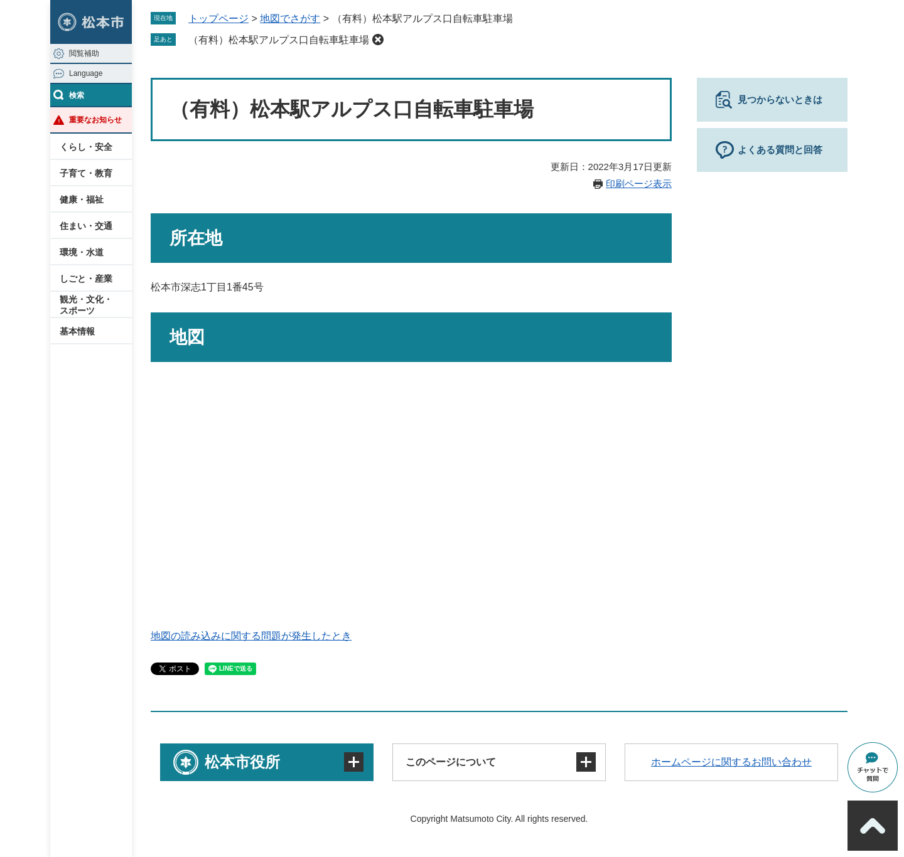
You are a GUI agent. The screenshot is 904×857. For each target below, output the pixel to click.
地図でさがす (290, 18)
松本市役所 (242, 761)
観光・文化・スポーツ (86, 305)
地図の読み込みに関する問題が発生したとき (251, 636)
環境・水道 (82, 252)
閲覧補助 (84, 53)
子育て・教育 (86, 173)
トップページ (218, 18)
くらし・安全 (86, 147)
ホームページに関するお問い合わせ (731, 762)
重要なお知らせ (95, 119)
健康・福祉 (82, 199)
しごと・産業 (86, 279)
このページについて (451, 762)
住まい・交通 (86, 226)
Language (85, 73)
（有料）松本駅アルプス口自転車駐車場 (278, 40)
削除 (378, 39)
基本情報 (77, 331)
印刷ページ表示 (639, 183)
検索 (76, 95)
